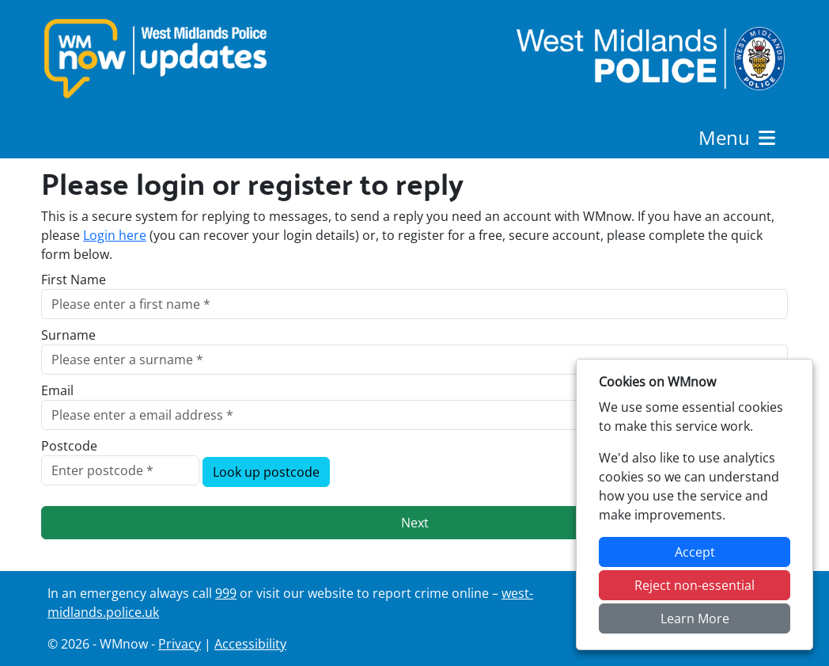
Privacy (179, 644)
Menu (738, 137)
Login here (114, 235)
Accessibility (250, 644)
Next (415, 522)
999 (226, 593)
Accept (695, 552)
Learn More (695, 618)
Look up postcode (266, 472)
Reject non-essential (694, 585)
